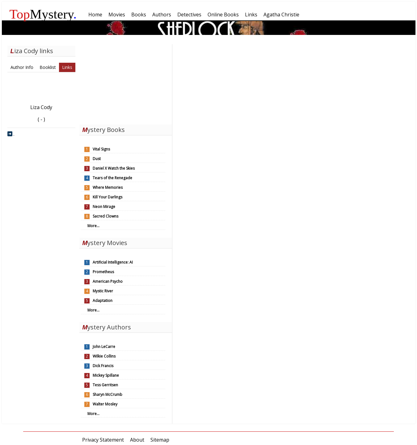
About (137, 439)
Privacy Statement (103, 439)
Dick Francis (103, 365)
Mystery (43, 14)
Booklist (48, 67)
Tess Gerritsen (105, 385)
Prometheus (103, 271)
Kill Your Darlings (107, 197)
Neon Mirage (104, 206)
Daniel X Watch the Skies (114, 168)
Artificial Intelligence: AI (113, 262)
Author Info (22, 67)
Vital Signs (101, 149)
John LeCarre (104, 346)
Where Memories (108, 187)
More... (93, 225)
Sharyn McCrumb (107, 394)
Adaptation (102, 300)
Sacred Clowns (105, 216)
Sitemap (159, 439)
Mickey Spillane (106, 375)
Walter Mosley (105, 404)
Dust (97, 158)
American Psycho (108, 281)
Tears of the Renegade (112, 177)
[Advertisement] (125, 82)
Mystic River (103, 291)
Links (67, 67)
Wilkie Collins (104, 356)
